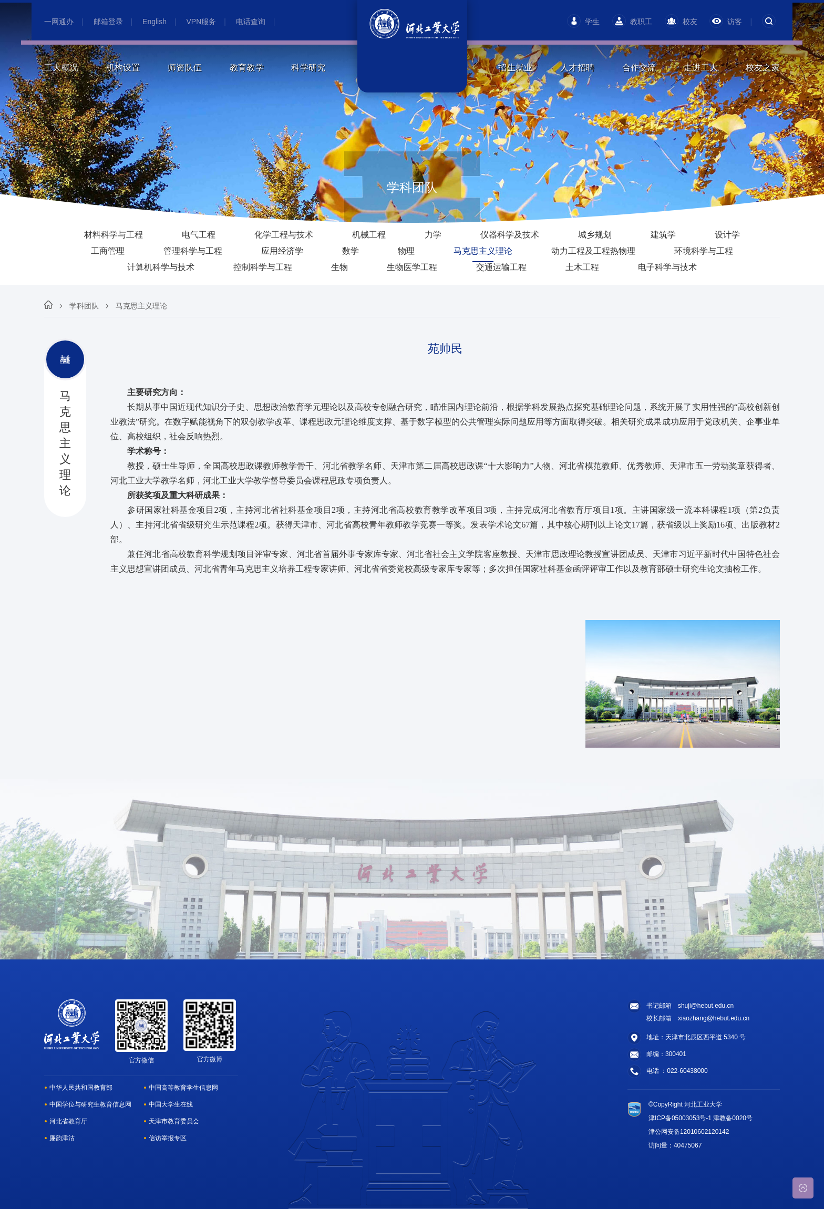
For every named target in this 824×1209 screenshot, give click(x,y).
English (154, 21)
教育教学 (247, 67)
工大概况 (61, 67)
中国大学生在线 (171, 1104)
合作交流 (639, 67)
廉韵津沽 (62, 1138)
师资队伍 (185, 67)
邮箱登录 (108, 21)
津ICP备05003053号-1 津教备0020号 (700, 1118)
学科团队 (84, 306)
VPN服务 (202, 21)
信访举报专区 (168, 1138)
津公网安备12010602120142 (688, 1131)
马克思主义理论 (141, 306)
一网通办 (59, 21)
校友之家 (763, 67)
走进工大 (701, 67)
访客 (725, 21)
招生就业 (515, 67)
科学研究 (308, 67)
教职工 (632, 21)
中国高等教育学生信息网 (183, 1087)
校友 (681, 21)
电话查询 (250, 21)
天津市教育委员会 (174, 1121)
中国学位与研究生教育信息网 (90, 1104)
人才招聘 (577, 67)
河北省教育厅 (68, 1121)
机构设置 (123, 67)
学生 (583, 21)
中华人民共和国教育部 (80, 1087)
